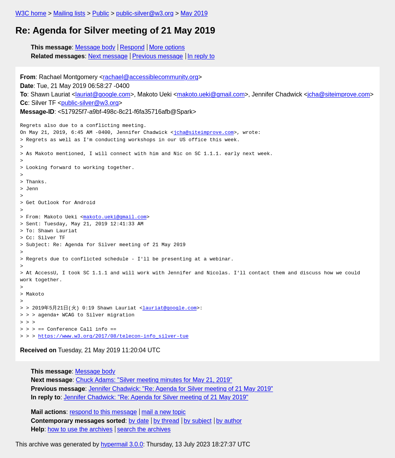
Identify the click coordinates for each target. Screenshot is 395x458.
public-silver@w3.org (145, 13)
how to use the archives (80, 429)
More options (167, 47)
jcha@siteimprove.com (338, 94)
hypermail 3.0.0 (122, 444)
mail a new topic (164, 412)
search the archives (144, 429)
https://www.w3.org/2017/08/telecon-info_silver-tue (113, 336)
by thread (166, 420)
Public (100, 13)
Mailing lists (69, 13)
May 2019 (194, 13)
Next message (108, 56)
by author (229, 420)
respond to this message (103, 412)
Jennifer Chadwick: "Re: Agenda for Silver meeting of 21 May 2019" (180, 388)
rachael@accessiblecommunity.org (150, 77)
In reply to (200, 56)
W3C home (30, 13)
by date (138, 420)
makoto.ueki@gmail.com (211, 94)
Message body (95, 47)
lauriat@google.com (102, 94)
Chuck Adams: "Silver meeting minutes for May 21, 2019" (154, 380)
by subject (197, 420)
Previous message (157, 56)
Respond (132, 47)
